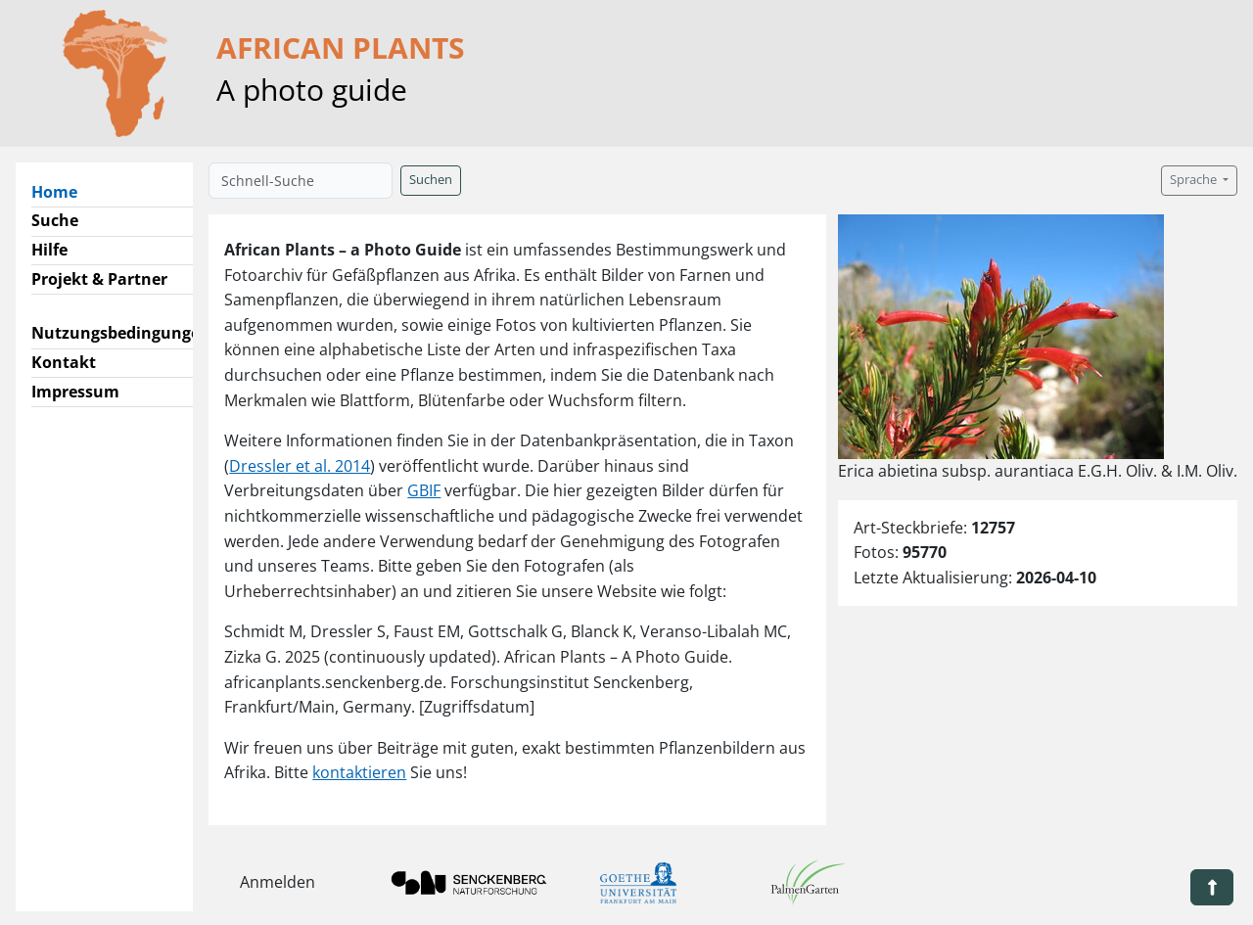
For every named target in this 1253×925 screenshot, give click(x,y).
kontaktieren (359, 772)
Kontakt (63, 362)
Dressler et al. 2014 (299, 466)
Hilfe (49, 249)
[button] (1211, 887)
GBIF (424, 490)
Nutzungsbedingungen (120, 333)
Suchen (430, 179)
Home (62, 191)
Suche (54, 220)
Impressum (75, 391)
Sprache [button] (1195, 179)
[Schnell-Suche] (301, 180)
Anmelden (277, 882)
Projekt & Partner (99, 279)
